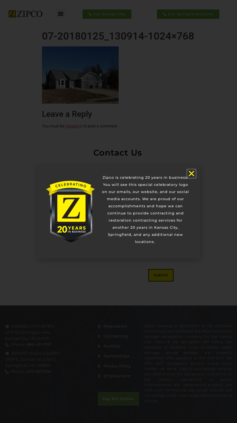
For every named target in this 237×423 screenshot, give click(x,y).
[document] (118, 211)
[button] (191, 173)
